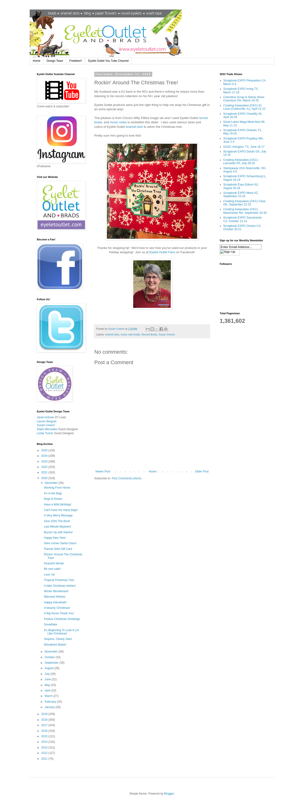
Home (36, 60)
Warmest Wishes (54, 596)
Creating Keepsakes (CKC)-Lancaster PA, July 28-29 (241, 161)
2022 (44, 467)
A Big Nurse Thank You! (59, 613)
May (48, 685)
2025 (44, 450)
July (48, 674)
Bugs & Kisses (53, 498)
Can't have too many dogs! (61, 510)
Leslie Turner (45, 433)
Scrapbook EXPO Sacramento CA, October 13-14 (242, 219)
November (52, 651)
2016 (44, 731)
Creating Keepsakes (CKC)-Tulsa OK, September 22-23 (244, 203)
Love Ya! (49, 574)
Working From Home (57, 487)
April (48, 690)
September (52, 662)
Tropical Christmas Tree (59, 580)
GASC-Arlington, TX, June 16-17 (244, 146)
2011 (44, 758)
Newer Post (102, 471)
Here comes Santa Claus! (60, 543)
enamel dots (134, 127)
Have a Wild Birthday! (57, 504)
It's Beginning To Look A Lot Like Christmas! (61, 632)
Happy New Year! (55, 537)
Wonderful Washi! (55, 644)
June (48, 679)
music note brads (130, 334)
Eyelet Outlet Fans (162, 252)
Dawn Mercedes (47, 429)
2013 (44, 747)
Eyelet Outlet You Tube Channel (108, 60)
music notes (118, 122)
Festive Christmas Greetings (62, 619)
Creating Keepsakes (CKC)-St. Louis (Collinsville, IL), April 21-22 (244, 107)
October (50, 657)
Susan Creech (167, 334)
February (51, 701)
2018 (44, 719)
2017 (44, 725)
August (49, 668)
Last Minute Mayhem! (57, 526)
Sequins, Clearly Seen (58, 639)
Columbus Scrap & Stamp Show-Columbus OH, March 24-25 (244, 98)
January (50, 707)
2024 (44, 455)
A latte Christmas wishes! (60, 585)
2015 (44, 736)
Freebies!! (75, 60)
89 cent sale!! (52, 569)
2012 (44, 753)
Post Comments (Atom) (126, 478)
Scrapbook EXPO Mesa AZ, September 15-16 (240, 194)
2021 (44, 472)
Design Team (55, 60)
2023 (44, 461)
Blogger (169, 793)
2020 (44, 478)
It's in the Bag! (53, 493)
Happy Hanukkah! (55, 602)
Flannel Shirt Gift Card (58, 549)
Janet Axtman (45, 417)
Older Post (202, 471)
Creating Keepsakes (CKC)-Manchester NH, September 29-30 (245, 211)
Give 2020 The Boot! (57, 521)
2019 (44, 714)
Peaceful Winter (54, 563)
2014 (44, 741)
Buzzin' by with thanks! (58, 532)
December (52, 483)
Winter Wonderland (56, 591)
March (49, 696)
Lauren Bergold (46, 421)
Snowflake (50, 624)
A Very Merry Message (58, 515)
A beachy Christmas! (57, 608)
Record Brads (149, 334)
